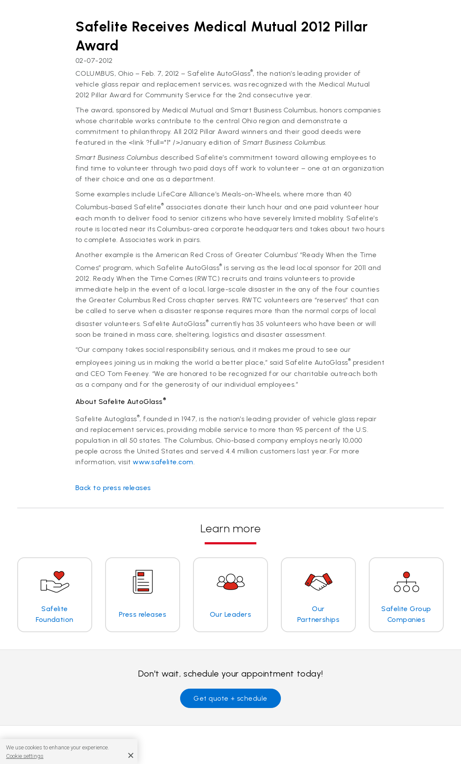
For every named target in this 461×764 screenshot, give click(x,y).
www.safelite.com (163, 462)
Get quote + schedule (230, 698)
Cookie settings (25, 756)
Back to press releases (113, 488)
